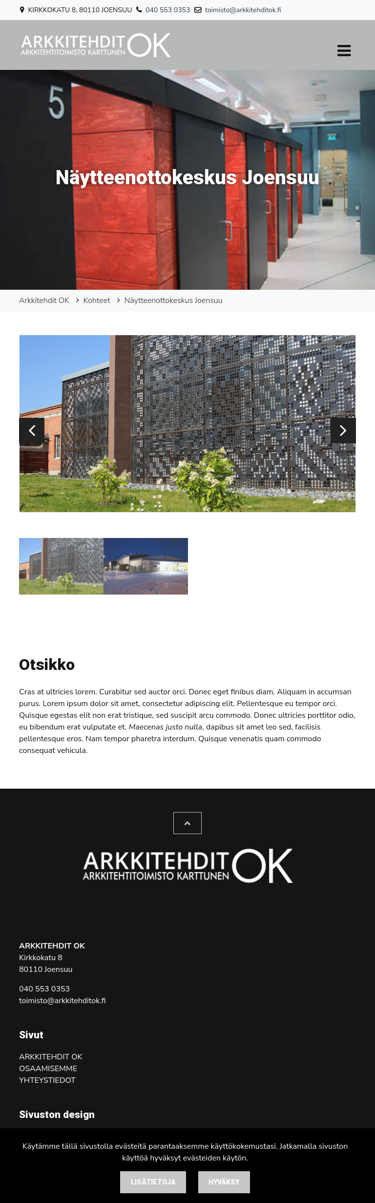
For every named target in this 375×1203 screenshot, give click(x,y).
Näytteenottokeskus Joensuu (174, 300)
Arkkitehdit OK (44, 300)
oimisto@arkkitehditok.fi (64, 1000)
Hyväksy (223, 1182)
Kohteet (96, 300)
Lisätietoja (153, 1182)
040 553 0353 (168, 10)
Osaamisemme (48, 1068)
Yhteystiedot (47, 1080)
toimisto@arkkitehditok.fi (243, 10)
